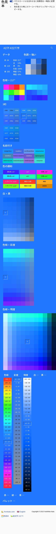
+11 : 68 (27, 408)
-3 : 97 (17, 386)
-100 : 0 (17, 482)
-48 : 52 (17, 430)
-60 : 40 (17, 445)
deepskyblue (40, 151)
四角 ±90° (44, 172)
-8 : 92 (17, 394)
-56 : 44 (17, 442)
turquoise (40, 160)
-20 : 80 (17, 405)
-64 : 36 (17, 449)
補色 (44, 181)
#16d (16, 138)
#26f (23, 121)
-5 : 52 (27, 438)
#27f (23, 116)
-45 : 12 (27, 478)
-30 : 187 (7, 423)
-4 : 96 (17, 390)
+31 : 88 (27, 390)
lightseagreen (39, 156)
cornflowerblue (29, 151)
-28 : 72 (17, 412)
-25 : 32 (27, 460)
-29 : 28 (27, 464)
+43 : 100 (27, 379)
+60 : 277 (8, 467)
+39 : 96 (27, 383)
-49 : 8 (27, 482)
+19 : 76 (27, 401)
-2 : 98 (17, 383)
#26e (29, 121)
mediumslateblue (18, 156)
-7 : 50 (27, 442)
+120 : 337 (7, 482)
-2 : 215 (7, 438)
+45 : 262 (8, 464)
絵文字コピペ (17, 516)
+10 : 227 (8, 453)
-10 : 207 (7, 430)
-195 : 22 (7, 383)
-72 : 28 (17, 456)
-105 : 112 (7, 405)
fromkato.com (8, 512)
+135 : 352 (7, 486)
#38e (11, 110)
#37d (16, 116)
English (21, 512)
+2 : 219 (7, 445)
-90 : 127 (7, 408)
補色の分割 (27, 181)
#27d (34, 116)
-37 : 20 (27, 471)
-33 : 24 (27, 467)
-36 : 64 (17, 419)
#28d (34, 110)
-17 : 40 (27, 453)
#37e (11, 116)
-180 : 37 (7, 386)
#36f (6, 121)
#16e (11, 138)
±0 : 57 (27, 423)
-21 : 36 (27, 456)
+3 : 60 (27, 416)
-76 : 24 (17, 460)
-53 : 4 (27, 486)
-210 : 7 (7, 379)
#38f (6, 110)
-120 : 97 (7, 401)
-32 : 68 (17, 416)
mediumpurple (29, 160)
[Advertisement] (28, 28)
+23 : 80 (27, 397)
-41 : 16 (27, 475)
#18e (11, 128)
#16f (6, 138)
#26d (34, 121)
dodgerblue (8, 151)
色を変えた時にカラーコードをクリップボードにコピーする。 (34, 8)
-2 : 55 (27, 430)
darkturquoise (8, 160)
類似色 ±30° (11, 172)
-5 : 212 (7, 434)
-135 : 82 (7, 397)
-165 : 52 (7, 390)
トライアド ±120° (11, 181)
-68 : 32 (17, 453)
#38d (16, 110)
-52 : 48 (17, 438)
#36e (11, 121)
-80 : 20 (17, 464)
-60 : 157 (7, 416)
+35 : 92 (27, 386)
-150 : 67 (7, 394)
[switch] (11, 1)
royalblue (18, 151)
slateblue (29, 156)
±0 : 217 (7, 442)
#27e (29, 116)
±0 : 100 (17, 379)
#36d (16, 121)
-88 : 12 (17, 471)
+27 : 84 (27, 394)
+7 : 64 (27, 412)
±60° (27, 172)
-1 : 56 (27, 427)
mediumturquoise (18, 160)
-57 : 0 (27, 489)
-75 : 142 (7, 412)
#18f (6, 128)
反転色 (44, 186)
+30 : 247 (8, 460)
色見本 (5, 516)
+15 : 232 (8, 456)
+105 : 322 (7, 478)
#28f (23, 110)
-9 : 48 (27, 445)
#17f (6, 133)
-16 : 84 (17, 401)
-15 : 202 (7, 427)
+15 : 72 (27, 405)
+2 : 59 (27, 419)
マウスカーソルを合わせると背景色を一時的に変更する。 (34, 2)
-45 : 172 (7, 419)
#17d (16, 133)
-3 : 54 (27, 434)
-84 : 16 (17, 467)
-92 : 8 (17, 475)
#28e (29, 110)
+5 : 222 (7, 449)
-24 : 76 (17, 408)
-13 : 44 (27, 449)
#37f (6, 116)
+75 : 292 (8, 471)
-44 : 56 (17, 427)
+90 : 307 (8, 475)
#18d (16, 128)
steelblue (8, 156)
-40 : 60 (17, 423)
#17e (11, 133)
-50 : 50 (17, 434)
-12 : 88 (17, 397)
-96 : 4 (17, 478)
